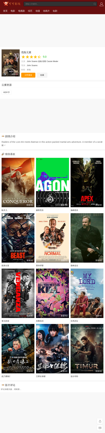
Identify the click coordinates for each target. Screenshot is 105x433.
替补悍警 (40, 265)
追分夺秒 (74, 376)
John (29, 61)
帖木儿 (4, 210)
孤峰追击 (74, 265)
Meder (55, 61)
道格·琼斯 (42, 61)
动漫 (38, 11)
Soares (34, 61)
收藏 (42, 75)
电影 (13, 11)
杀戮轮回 (40, 321)
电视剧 (21, 11)
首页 (5, 11)
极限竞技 (40, 210)
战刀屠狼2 (6, 376)
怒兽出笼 (5, 265)
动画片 (46, 11)
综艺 (30, 11)
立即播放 (28, 75)
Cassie (49, 61)
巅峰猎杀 (74, 210)
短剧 (55, 11)
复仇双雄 (5, 321)
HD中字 (6, 92)
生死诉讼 (74, 321)
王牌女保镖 (40, 376)
